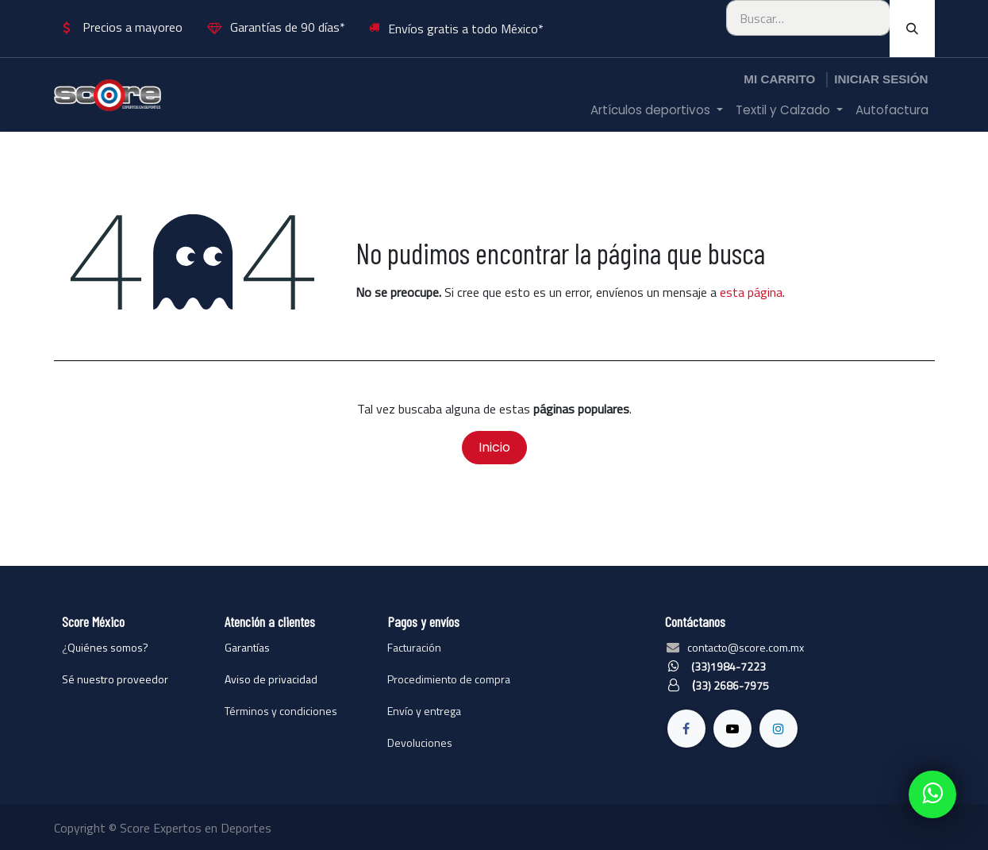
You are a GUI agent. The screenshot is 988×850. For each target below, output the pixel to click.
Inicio (494, 447)
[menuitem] (656, 110)
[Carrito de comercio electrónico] (779, 79)
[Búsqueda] (912, 28)
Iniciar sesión (881, 79)
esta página (751, 292)
